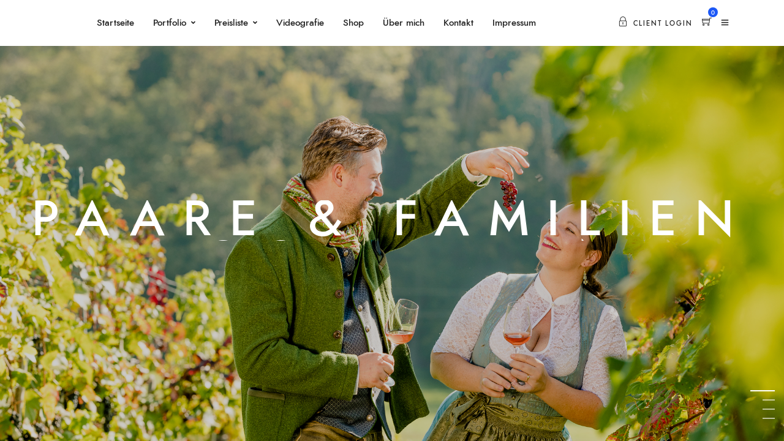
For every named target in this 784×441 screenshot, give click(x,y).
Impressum (514, 23)
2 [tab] (769, 399)
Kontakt (458, 23)
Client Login (655, 23)
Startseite (115, 23)
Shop (353, 23)
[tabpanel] (392, 220)
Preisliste (231, 23)
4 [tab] (769, 418)
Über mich (403, 23)
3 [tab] (769, 408)
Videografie (300, 23)
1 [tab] (769, 390)
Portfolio (169, 23)
